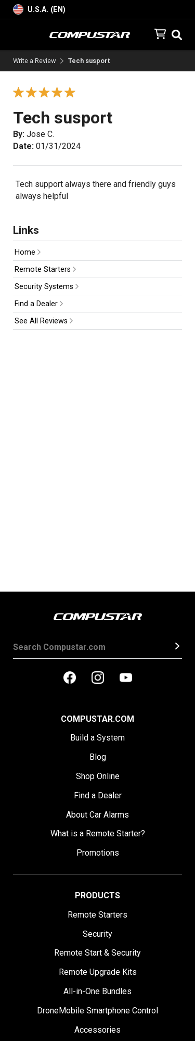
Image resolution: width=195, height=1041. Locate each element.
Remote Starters (45, 269)
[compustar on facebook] (69, 678)
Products (97, 895)
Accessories (97, 1030)
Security (97, 934)
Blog (97, 757)
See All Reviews (44, 321)
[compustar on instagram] (98, 678)
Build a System (97, 738)
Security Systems (47, 286)
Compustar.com (97, 719)
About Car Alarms (97, 815)
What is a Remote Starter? (97, 833)
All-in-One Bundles (97, 991)
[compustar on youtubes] (126, 678)
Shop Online (98, 776)
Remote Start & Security (97, 953)
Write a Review (34, 61)
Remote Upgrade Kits (98, 972)
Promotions (97, 853)
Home (28, 252)
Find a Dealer (39, 303)
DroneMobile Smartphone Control (97, 1010)
